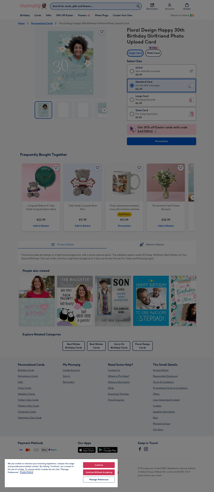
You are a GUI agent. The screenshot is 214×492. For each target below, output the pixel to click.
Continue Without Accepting (99, 472)
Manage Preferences (98, 479)
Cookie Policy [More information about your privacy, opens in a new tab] (27, 472)
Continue (99, 465)
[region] (61, 473)
